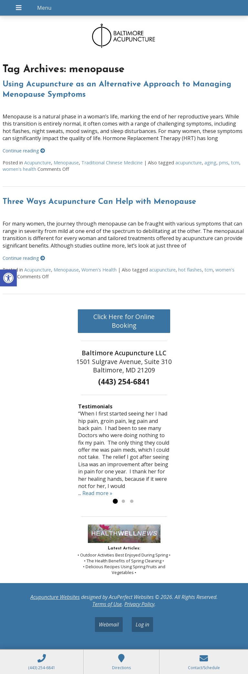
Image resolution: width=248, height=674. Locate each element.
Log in (142, 624)
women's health (19, 169)
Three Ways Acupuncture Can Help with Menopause (99, 202)
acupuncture (188, 163)
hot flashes (190, 270)
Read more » (97, 493)
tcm (235, 163)
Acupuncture (37, 163)
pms (223, 163)
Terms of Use (107, 604)
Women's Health (99, 270)
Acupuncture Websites (55, 597)
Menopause (66, 163)
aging (210, 163)
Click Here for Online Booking (124, 321)
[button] (8, 278)
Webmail (109, 624)
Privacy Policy (139, 604)
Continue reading (24, 151)
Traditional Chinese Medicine (112, 163)
